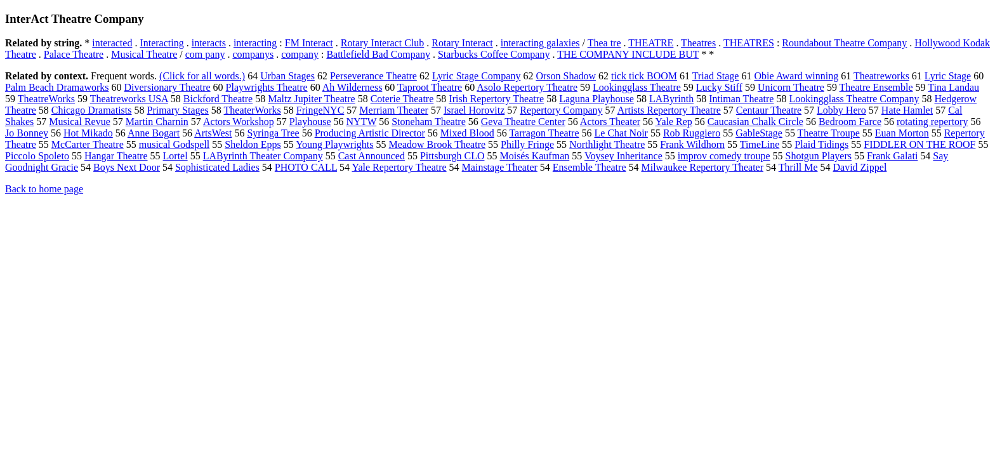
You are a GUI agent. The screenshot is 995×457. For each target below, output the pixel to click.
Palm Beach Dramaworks (57, 87)
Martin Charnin (157, 121)
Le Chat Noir (621, 133)
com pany (205, 54)
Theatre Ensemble (876, 87)
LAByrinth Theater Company (263, 155)
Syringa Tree (273, 133)
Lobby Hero (841, 110)
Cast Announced (371, 155)
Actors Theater (610, 121)
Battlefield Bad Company (378, 54)
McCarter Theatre (87, 144)
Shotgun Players (818, 155)
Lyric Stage (948, 75)
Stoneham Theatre (429, 121)
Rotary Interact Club (383, 42)
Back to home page (44, 188)
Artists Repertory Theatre (669, 110)
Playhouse (310, 121)
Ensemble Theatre (589, 167)
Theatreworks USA (129, 98)
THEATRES (748, 42)
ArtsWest (213, 133)
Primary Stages (178, 110)
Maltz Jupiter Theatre (311, 98)
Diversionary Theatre (167, 87)
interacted (112, 42)
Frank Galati (892, 155)
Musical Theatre (144, 54)
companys (252, 54)
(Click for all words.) (202, 75)
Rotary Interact (462, 42)
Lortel (175, 155)
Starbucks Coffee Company (494, 54)
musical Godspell (174, 144)
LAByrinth (671, 98)
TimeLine (760, 144)
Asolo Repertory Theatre (527, 87)
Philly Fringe (527, 144)
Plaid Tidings (821, 144)
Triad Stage (715, 75)
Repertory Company (561, 110)
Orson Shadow (566, 75)
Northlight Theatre (607, 144)
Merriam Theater (393, 110)
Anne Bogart (154, 133)
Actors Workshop (238, 121)
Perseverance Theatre (373, 75)
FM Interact (309, 42)
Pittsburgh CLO (452, 155)
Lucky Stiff (719, 87)
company (300, 54)
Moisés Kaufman (534, 155)
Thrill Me (798, 167)
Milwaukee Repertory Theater (702, 167)
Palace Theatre (73, 54)
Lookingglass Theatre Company (854, 98)
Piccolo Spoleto (37, 155)
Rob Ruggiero (691, 133)
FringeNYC (320, 110)
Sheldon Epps (252, 144)
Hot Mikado (88, 133)
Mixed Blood (467, 133)
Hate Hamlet (907, 110)
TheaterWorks (252, 110)
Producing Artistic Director (370, 133)
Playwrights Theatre (267, 87)
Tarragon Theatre (544, 133)
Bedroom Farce (850, 121)
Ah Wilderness (352, 87)
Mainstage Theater (499, 167)
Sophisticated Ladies (217, 167)
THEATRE (650, 42)
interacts (209, 42)
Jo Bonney (26, 133)
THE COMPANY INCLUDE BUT (628, 54)
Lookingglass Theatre (637, 87)
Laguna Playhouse (596, 98)
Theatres (698, 42)
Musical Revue (79, 121)
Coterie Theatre (402, 98)
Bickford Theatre (218, 98)
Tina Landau (953, 87)
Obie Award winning (796, 75)
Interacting (161, 42)
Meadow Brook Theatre (437, 144)
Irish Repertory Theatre (496, 98)
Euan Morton (902, 133)
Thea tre (604, 42)
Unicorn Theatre (791, 87)
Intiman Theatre (741, 98)
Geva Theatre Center (523, 121)
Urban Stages (287, 75)
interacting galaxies (540, 42)
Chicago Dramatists (91, 110)
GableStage (758, 133)
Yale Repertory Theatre (399, 167)
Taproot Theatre (429, 87)
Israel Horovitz (474, 110)
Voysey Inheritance (623, 155)
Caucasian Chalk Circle (755, 121)
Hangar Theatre (116, 155)
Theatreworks (881, 75)
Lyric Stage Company (476, 75)
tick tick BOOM (644, 75)
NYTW (361, 121)
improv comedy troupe (724, 155)
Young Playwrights (334, 144)
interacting (255, 42)
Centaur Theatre (768, 110)
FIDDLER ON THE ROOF (919, 144)
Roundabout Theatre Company (844, 42)
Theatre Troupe (829, 133)
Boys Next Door (126, 167)
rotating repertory (932, 121)
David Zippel (859, 167)
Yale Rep (673, 121)
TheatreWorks (46, 98)
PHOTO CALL (306, 167)
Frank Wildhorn (692, 144)
